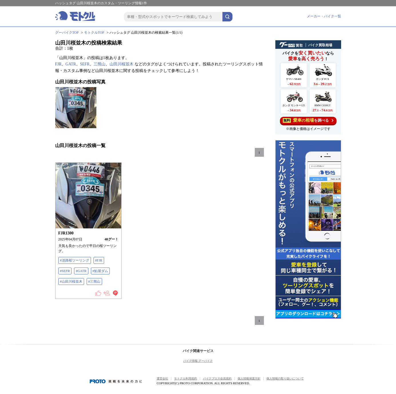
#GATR (81, 271)
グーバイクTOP (67, 33)
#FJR (98, 260)
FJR (58, 64)
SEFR (84, 64)
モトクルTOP (94, 33)
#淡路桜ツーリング (74, 260)
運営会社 (162, 378)
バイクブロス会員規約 (217, 378)
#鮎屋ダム (100, 271)
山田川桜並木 (122, 64)
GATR (70, 64)
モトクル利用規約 (185, 378)
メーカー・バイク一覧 (324, 16)
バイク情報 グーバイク (198, 360)
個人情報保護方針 (249, 378)
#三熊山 (94, 282)
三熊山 (99, 64)
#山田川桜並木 (71, 282)
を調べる (308, 120)
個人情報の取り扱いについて (285, 378)
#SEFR (65, 271)
